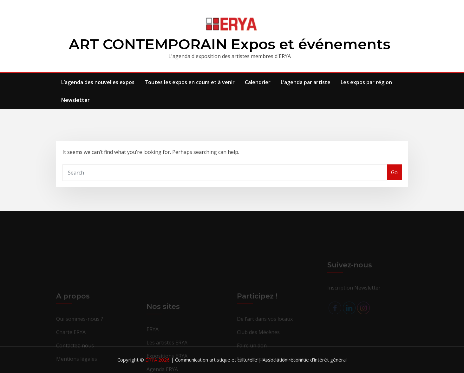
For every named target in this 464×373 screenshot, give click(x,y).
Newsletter (75, 100)
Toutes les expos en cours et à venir (190, 82)
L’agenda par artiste (305, 82)
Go (394, 177)
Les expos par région (366, 82)
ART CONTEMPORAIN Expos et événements (229, 44)
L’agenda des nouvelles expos (97, 82)
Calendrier (258, 82)
